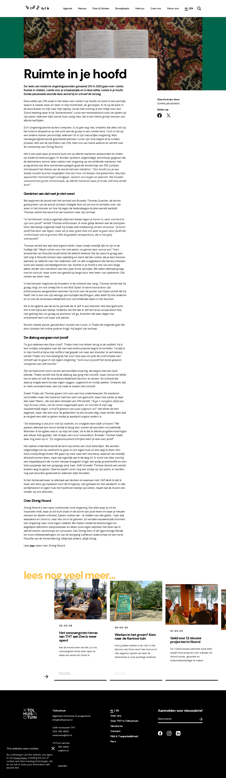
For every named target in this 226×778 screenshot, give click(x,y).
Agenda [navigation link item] (67, 8)
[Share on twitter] (168, 115)
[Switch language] (191, 8)
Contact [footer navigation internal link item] (115, 731)
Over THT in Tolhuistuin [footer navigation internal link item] (124, 721)
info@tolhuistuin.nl (62, 719)
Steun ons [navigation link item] (173, 8)
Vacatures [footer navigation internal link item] (116, 726)
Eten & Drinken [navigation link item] (101, 8)
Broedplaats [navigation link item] (122, 8)
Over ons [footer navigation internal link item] (115, 715)
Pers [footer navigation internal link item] (113, 741)
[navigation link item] (199, 8)
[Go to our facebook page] (160, 733)
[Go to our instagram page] (169, 733)
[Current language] (187, 8)
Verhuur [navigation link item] (139, 8)
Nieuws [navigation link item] (82, 8)
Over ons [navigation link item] (156, 8)
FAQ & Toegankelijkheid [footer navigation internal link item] (124, 736)
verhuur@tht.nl (60, 750)
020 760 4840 (60, 746)
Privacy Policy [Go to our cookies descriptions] (20, 758)
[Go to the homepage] (38, 8)
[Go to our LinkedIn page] (178, 733)
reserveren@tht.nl (62, 735)
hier (32, 545)
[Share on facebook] (159, 115)
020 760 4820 (60, 731)
